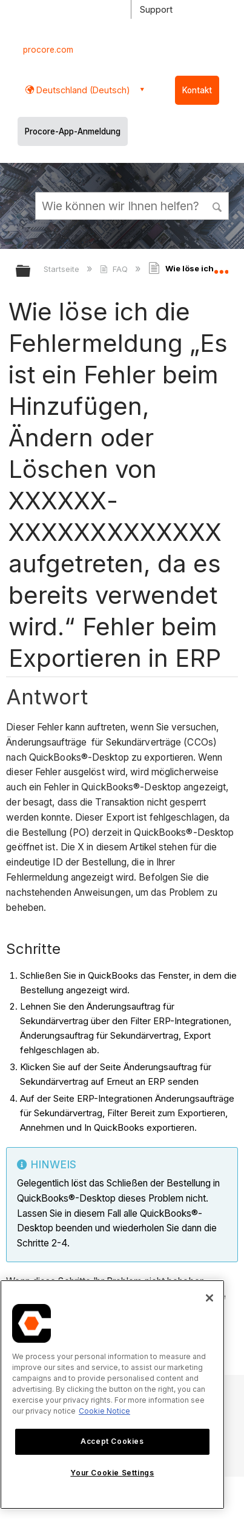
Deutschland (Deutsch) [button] (82, 90)
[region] (112, 1394)
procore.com (48, 50)
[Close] (209, 1298)
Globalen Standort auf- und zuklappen (221, 267)
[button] (217, 205)
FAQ (115, 269)
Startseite (63, 269)
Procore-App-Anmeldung (72, 131)
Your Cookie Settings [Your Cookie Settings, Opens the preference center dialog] (112, 1472)
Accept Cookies (112, 1441)
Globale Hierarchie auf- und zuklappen (30, 271)
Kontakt (197, 90)
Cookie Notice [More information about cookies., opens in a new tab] (104, 1410)
